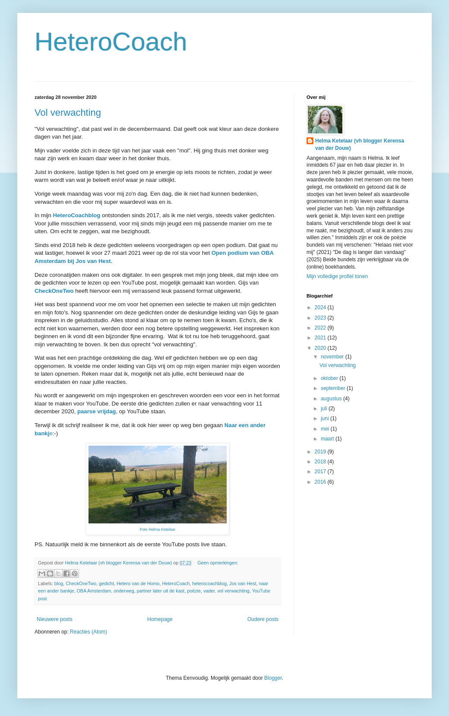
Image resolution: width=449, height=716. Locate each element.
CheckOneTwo (81, 583)
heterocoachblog (209, 583)
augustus (332, 399)
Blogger (273, 678)
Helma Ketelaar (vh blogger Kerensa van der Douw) (359, 144)
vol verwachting (233, 590)
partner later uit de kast (160, 590)
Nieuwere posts (55, 619)
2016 (321, 482)
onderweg (124, 590)
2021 (321, 338)
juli (325, 409)
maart (328, 439)
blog (58, 583)
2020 (321, 348)
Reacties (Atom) (88, 632)
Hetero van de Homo (138, 583)
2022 (321, 328)
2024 (321, 307)
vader (209, 590)
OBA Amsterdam (93, 590)
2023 (321, 318)
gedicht (106, 583)
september (334, 388)
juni (325, 418)
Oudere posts (262, 619)
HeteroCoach (111, 41)
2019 (321, 452)
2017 (321, 472)
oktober (330, 378)
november (333, 357)
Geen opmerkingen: (217, 562)
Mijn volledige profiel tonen (337, 276)
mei (326, 429)
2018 (321, 462)
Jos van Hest (242, 583)
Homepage (160, 619)
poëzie (194, 590)
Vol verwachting (68, 112)
